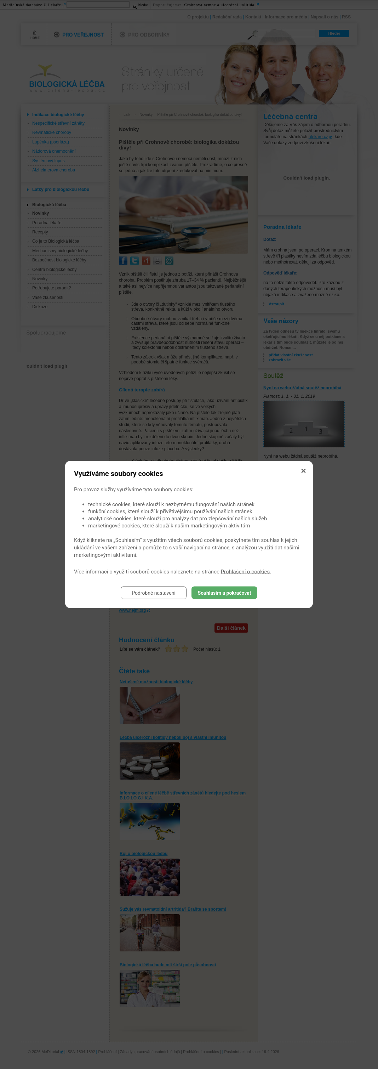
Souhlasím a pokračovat (224, 593)
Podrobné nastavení (154, 593)
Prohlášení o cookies (245, 572)
